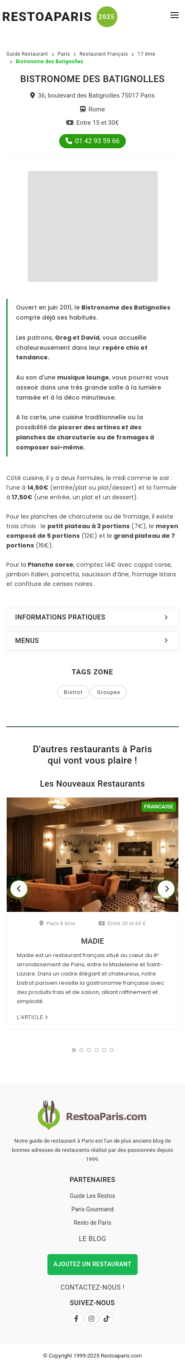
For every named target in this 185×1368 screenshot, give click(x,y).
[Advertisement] (93, 225)
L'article (32, 1017)
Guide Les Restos (92, 1195)
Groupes (108, 692)
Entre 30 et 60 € (122, 923)
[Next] (166, 888)
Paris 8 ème (57, 923)
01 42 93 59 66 (92, 141)
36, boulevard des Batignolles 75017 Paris (92, 95)
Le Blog (92, 1239)
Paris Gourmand (92, 1209)
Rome (92, 109)
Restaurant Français (103, 54)
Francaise (158, 806)
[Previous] (18, 888)
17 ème (147, 54)
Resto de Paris (93, 1222)
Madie (92, 941)
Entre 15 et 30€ (92, 122)
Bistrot (73, 692)
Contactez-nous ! (92, 1287)
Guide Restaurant (27, 54)
